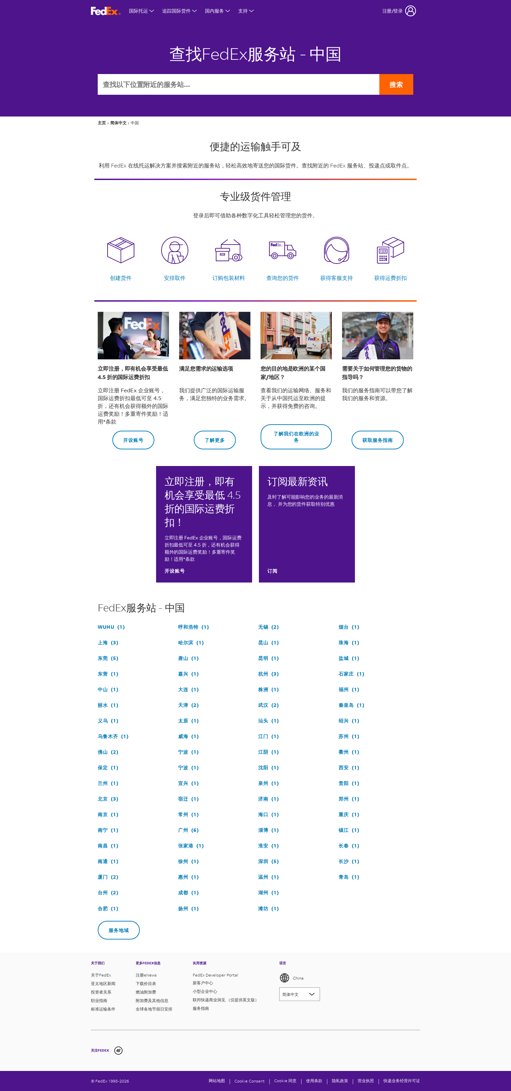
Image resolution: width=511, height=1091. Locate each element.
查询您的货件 (282, 277)
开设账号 (128, 437)
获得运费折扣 (390, 277)
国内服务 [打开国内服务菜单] (217, 10)
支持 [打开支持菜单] (246, 10)
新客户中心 (203, 982)
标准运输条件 (103, 1009)
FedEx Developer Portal (215, 975)
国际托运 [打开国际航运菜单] (141, 10)
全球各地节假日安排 (154, 1009)
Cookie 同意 (285, 1080)
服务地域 (113, 927)
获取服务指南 (372, 437)
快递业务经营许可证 (401, 1080)
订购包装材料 (228, 277)
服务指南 (201, 1008)
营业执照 (366, 1080)
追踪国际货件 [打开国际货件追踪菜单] (179, 10)
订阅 (272, 571)
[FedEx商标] (106, 11)
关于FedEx (101, 975)
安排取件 (175, 277)
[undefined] (118, 1051)
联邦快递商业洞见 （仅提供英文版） (226, 999)
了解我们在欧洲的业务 (290, 433)
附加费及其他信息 (152, 1000)
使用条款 (314, 1080)
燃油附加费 (146, 992)
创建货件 (121, 277)
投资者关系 (101, 992)
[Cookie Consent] (249, 1081)
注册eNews (146, 975)
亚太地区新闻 (103, 983)
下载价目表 (146, 983)
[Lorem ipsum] (299, 994)
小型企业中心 (205, 991)
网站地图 (217, 1080)
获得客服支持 (336, 277)
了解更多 (209, 437)
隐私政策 (340, 1080)
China (291, 977)
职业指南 (99, 1000)
